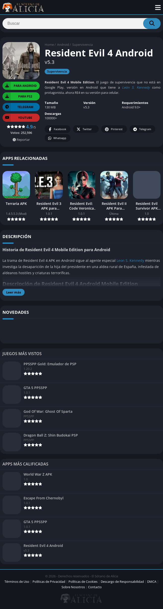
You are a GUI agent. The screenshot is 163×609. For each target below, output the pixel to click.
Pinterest (113, 130)
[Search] (81, 24)
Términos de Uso (16, 582)
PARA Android (19, 87)
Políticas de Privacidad (49, 582)
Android (63, 46)
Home (49, 46)
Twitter (84, 130)
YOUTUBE (17, 119)
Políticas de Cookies (83, 582)
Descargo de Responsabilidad (122, 582)
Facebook (57, 130)
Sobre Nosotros (73, 588)
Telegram (141, 130)
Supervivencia (82, 46)
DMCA (151, 582)
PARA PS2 (17, 97)
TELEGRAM (17, 108)
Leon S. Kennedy (130, 261)
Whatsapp (57, 139)
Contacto (95, 588)
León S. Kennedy (136, 88)
